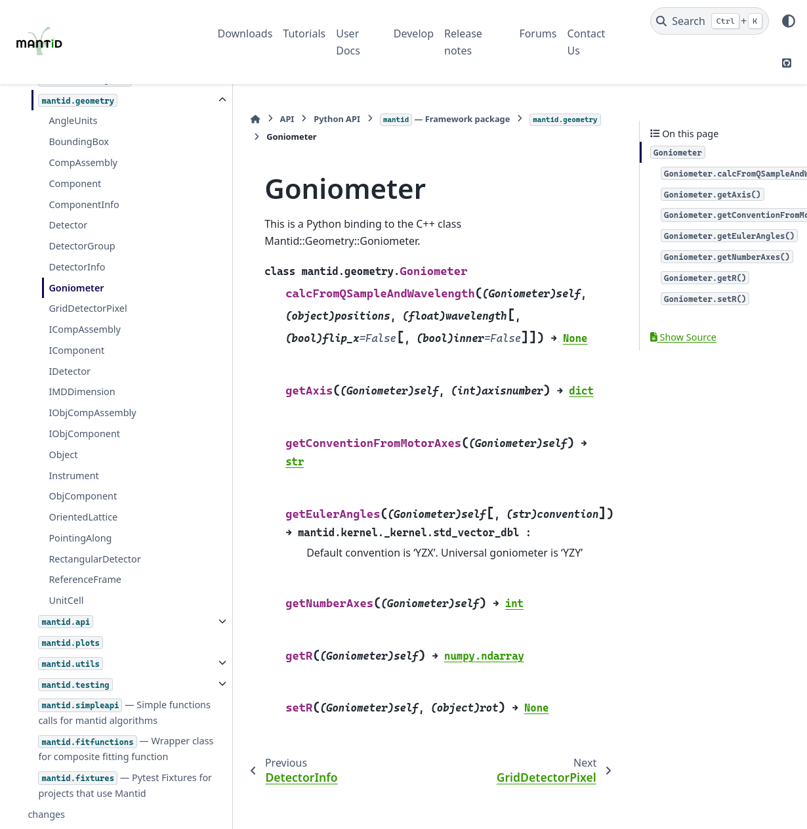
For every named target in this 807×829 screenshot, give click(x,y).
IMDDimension (82, 360)
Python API (306, 119)
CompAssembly (83, 131)
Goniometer (76, 257)
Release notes (463, 42)
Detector (68, 194)
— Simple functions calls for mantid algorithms (102, 690)
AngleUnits (73, 89)
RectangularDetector (94, 528)
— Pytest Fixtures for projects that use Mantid (101, 778)
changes (46, 814)
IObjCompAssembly (92, 381)
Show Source (683, 337)
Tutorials (304, 33)
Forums (537, 33)
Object (63, 423)
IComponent (76, 319)
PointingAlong (80, 507)
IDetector (70, 340)
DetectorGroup (82, 215)
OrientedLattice (83, 486)
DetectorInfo (77, 236)
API (256, 119)
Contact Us (587, 42)
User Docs (348, 42)
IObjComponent (84, 402)
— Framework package (413, 119)
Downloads (245, 33)
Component (75, 152)
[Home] (224, 119)
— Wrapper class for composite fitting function (115, 733)
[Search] (709, 21)
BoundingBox (79, 110)
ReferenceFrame (85, 548)
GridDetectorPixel (88, 277)
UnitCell (66, 569)
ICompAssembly (84, 298)
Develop (414, 33)
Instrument (73, 444)
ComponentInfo (84, 173)
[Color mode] (789, 21)
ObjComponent (83, 465)
